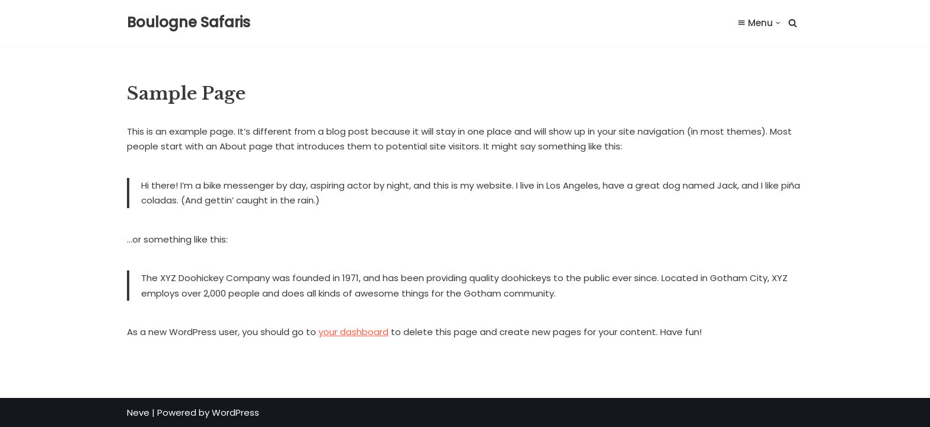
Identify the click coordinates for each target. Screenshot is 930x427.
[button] (778, 23)
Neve (138, 412)
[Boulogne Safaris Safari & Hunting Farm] (188, 23)
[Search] (792, 22)
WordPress (235, 412)
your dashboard (353, 332)
